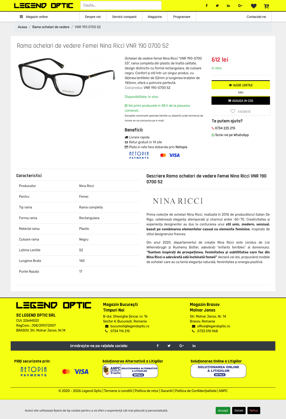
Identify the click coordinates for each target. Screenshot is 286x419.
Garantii (167, 391)
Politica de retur (147, 391)
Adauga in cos (240, 101)
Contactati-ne (256, 17)
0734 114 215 (117, 331)
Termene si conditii (118, 391)
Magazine (155, 17)
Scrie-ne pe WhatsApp (230, 135)
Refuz (254, 410)
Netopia (181, 147)
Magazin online (34, 17)
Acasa (22, 27)
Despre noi (93, 17)
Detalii (238, 410)
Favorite (241, 111)
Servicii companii (124, 17)
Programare (181, 17)
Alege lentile (241, 85)
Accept (223, 410)
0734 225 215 (223, 128)
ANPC (223, 391)
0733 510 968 (205, 331)
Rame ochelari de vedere (50, 27)
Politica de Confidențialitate (196, 391)
